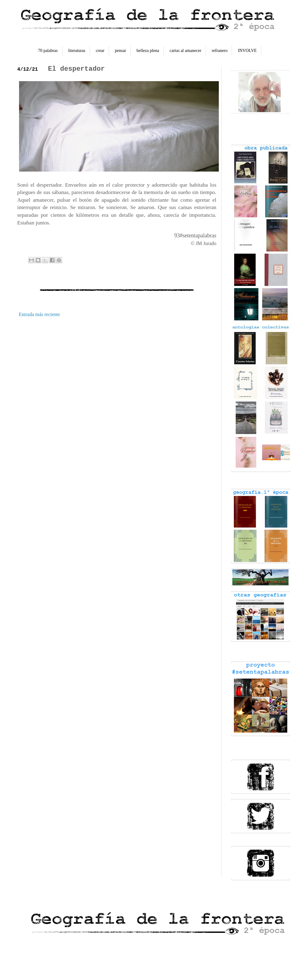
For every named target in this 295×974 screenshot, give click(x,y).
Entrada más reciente (39, 314)
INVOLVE (247, 50)
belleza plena (147, 50)
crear (100, 50)
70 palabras (48, 50)
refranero (219, 50)
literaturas (76, 50)
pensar (120, 50)
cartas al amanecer (185, 50)
